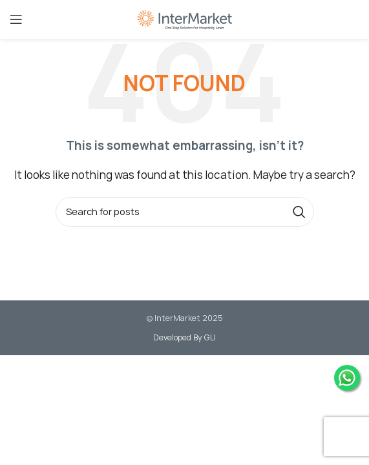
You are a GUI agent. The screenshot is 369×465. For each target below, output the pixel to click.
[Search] (185, 212)
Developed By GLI (184, 337)
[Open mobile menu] (16, 19)
